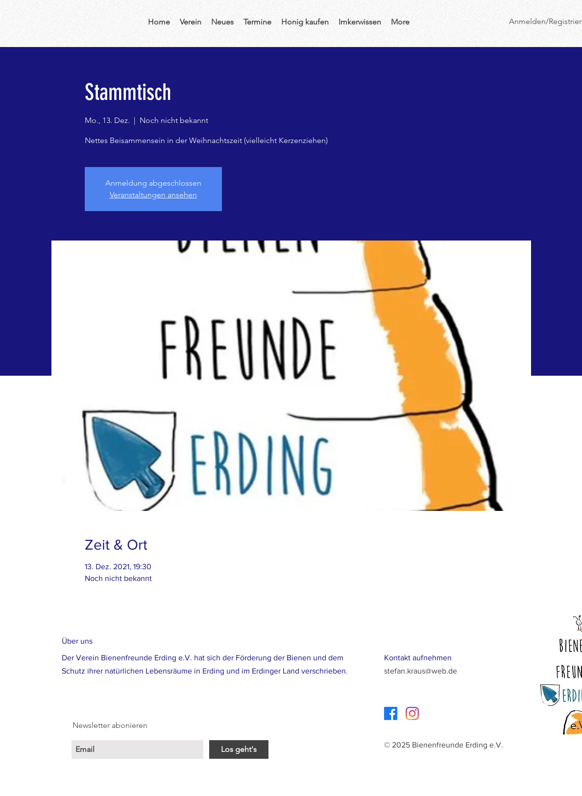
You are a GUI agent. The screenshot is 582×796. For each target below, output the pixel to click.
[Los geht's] (238, 749)
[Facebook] (390, 713)
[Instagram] (412, 713)
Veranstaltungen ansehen (153, 194)
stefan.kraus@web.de (420, 671)
